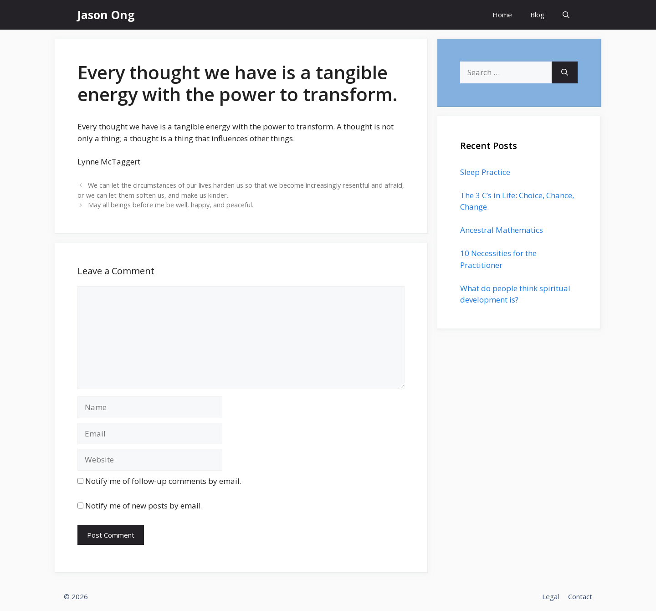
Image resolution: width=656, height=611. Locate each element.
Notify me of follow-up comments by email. (163, 481)
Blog (537, 14)
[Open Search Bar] (566, 15)
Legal (550, 596)
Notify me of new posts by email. (144, 505)
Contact (580, 596)
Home (502, 14)
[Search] (565, 72)
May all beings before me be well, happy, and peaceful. (170, 204)
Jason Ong (106, 14)
